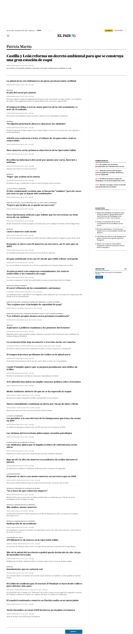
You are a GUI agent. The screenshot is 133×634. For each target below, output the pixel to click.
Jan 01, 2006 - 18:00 (27, 96)
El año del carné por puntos (21, 93)
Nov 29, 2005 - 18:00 (27, 331)
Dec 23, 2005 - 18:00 (27, 154)
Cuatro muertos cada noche (21, 232)
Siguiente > (73, 631)
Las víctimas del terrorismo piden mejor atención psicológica (39, 433)
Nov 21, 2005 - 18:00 (27, 385)
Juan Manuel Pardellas (13, 346)
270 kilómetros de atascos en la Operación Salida (32, 540)
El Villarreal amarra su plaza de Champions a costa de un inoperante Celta (110, 180)
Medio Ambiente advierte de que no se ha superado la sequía (39, 392)
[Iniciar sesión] (120, 30)
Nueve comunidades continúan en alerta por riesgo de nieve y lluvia (42, 404)
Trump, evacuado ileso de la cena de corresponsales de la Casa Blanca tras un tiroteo (110, 223)
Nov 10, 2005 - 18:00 (27, 437)
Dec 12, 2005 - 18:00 (27, 250)
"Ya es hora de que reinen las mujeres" (27, 491)
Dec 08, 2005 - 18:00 (27, 262)
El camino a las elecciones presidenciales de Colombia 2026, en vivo (109, 165)
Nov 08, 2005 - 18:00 (27, 451)
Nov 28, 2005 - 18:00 (54, 346)
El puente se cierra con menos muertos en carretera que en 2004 (41, 477)
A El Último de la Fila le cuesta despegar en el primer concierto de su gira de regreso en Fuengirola (111, 238)
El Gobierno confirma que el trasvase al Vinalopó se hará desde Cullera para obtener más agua (44, 585)
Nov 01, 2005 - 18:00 (33, 480)
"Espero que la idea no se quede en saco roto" (31, 205)
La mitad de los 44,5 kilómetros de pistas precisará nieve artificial (41, 81)
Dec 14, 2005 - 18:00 (27, 221)
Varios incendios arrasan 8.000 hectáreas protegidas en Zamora (41, 610)
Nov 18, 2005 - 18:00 (33, 395)
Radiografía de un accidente (22, 524)
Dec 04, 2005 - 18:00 (35, 292)
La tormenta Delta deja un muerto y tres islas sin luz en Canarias (41, 342)
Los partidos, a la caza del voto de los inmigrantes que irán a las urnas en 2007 (44, 419)
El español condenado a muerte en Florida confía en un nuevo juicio (43, 601)
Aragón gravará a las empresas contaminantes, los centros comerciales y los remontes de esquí (38, 272)
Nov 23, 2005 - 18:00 (27, 373)
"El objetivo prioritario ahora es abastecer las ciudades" (36, 124)
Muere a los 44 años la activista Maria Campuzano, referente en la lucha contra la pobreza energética (111, 245)
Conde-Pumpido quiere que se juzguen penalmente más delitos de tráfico (42, 368)
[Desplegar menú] (8, 35)
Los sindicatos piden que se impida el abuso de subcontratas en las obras (42, 446)
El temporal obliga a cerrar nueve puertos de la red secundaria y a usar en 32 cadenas (42, 108)
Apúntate (99, 277)
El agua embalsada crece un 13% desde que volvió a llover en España (42, 259)
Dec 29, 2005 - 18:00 (27, 113)
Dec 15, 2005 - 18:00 (27, 197)
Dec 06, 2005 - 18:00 (27, 277)
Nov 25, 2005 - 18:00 (27, 358)
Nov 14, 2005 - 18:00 (33, 407)
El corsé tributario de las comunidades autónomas (33, 288)
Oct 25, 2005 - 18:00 (27, 558)
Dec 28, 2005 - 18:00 (27, 127)
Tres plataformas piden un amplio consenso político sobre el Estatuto (44, 382)
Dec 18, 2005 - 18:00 (27, 180)
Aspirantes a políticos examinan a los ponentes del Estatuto (38, 328)
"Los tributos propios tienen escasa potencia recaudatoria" (38, 316)
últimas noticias (101, 160)
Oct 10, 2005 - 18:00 (27, 614)
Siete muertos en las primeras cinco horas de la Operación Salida (41, 150)
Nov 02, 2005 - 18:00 (27, 466)
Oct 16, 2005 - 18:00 (27, 573)
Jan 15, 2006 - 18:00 (27, 65)
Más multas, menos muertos (22, 507)
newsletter (100, 269)
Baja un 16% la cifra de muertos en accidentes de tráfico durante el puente (42, 461)
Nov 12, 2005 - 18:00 (27, 424)
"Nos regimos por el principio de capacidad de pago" (34, 305)
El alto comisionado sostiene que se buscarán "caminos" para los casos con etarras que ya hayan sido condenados (44, 192)
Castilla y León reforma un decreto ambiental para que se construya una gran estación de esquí (65, 58)
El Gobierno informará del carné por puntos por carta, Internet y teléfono (42, 161)
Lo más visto (100, 208)
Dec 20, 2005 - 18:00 (27, 166)
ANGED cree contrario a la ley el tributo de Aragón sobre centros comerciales (41, 139)
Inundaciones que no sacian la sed (25, 569)
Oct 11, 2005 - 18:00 (27, 604)
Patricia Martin (19, 47)
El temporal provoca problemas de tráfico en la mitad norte (39, 355)
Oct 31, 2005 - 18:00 (27, 494)
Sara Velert (10, 590)
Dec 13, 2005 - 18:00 (27, 235)
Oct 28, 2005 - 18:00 (33, 544)
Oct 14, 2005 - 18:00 (40, 590)
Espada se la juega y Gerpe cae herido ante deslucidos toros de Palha (110, 186)
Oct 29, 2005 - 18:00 (27, 511)
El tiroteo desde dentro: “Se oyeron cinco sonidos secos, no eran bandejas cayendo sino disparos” (111, 230)
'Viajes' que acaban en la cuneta (23, 177)
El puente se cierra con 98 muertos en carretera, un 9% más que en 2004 (42, 245)
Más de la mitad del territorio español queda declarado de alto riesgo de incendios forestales (44, 554)
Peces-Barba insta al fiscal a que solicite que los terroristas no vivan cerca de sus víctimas (42, 216)
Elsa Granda (10, 292)
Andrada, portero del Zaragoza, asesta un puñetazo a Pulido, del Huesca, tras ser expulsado (109, 172)
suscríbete (108, 30)
